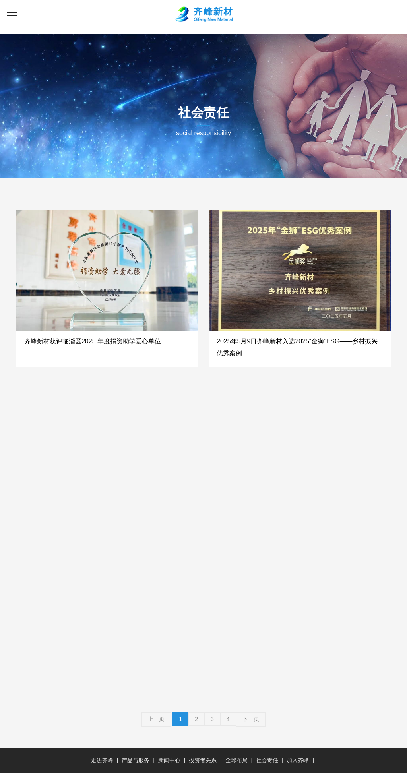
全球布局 (236, 760)
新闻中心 (169, 760)
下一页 (250, 719)
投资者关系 (203, 760)
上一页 (156, 719)
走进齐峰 (102, 760)
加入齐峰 (298, 760)
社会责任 (267, 760)
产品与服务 (135, 760)
